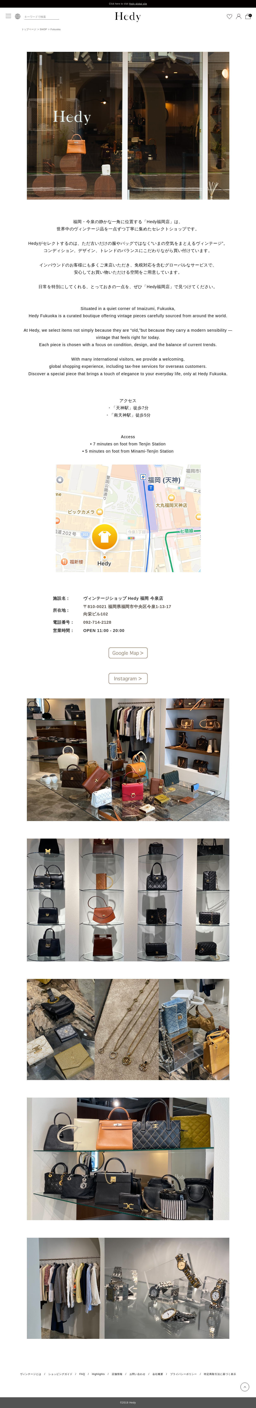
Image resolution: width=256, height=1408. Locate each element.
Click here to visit (128, 4)
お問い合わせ (138, 1374)
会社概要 (157, 1374)
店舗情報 (117, 1374)
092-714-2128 (97, 622)
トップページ (29, 29)
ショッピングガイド (60, 1374)
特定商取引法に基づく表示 (220, 1374)
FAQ (82, 1374)
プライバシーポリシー (183, 1374)
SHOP (43, 29)
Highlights (98, 1374)
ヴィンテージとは (31, 1374)
